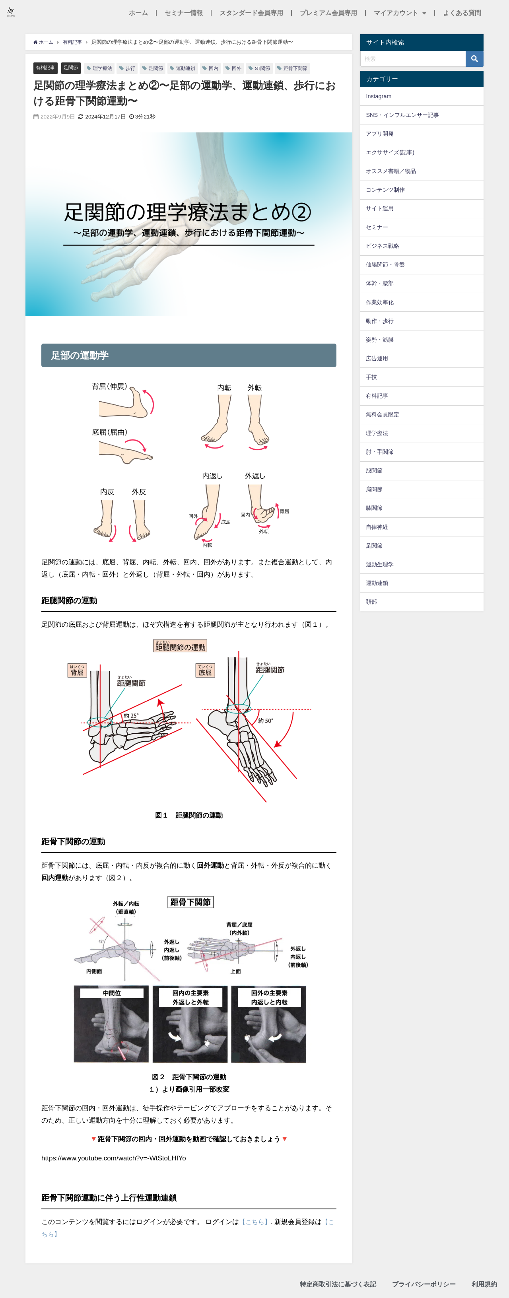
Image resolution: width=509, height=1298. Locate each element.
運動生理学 (380, 564)
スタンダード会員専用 (251, 13)
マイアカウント (400, 13)
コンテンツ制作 (385, 189)
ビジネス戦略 (382, 246)
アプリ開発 (380, 133)
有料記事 (46, 67)
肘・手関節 (380, 452)
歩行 (135, 68)
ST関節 (272, 68)
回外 (246, 68)
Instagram (378, 96)
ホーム (138, 13)
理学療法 (106, 68)
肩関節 (374, 489)
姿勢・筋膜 (380, 339)
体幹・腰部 (380, 283)
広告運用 (377, 358)
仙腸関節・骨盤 (385, 264)
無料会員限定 (382, 414)
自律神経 (377, 527)
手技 (371, 377)
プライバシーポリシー (424, 1284)
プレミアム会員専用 (328, 13)
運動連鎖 (193, 68)
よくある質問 (462, 13)
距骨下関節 (308, 68)
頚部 (371, 601)
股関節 (374, 470)
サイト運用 (380, 208)
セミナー (377, 227)
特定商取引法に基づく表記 (338, 1284)
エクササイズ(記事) (390, 152)
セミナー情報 (184, 13)
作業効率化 (380, 302)
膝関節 (374, 508)
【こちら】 (256, 1221)
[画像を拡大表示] (188, 463)
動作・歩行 (380, 321)
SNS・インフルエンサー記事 (402, 115)
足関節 (73, 67)
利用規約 (484, 1284)
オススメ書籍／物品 (391, 171)
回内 (222, 68)
